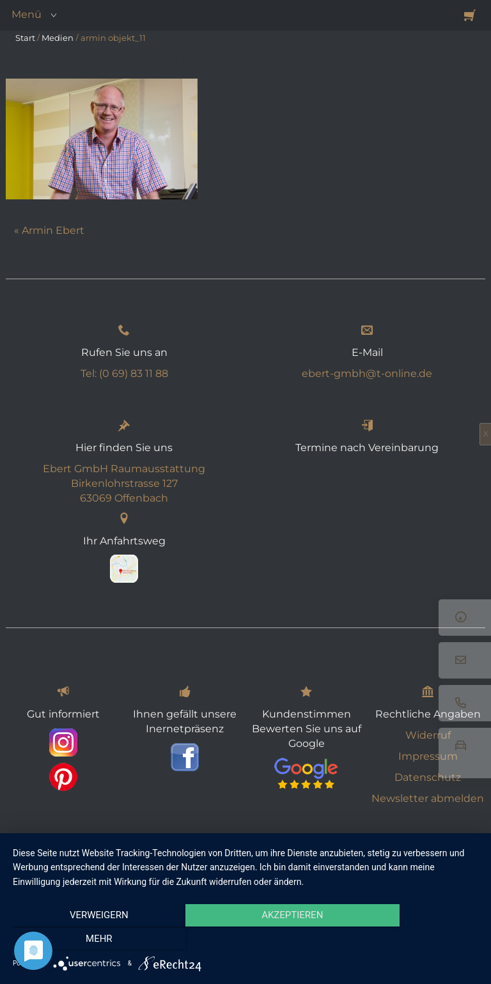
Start (25, 38)
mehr (408, 940)
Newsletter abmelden (427, 798)
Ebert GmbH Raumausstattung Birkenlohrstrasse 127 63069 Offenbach (124, 483)
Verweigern (82, 940)
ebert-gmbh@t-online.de (367, 373)
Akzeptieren (245, 940)
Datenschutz (427, 777)
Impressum (428, 756)
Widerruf (428, 735)
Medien (58, 38)
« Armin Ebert (49, 230)
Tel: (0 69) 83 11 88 (124, 373)
